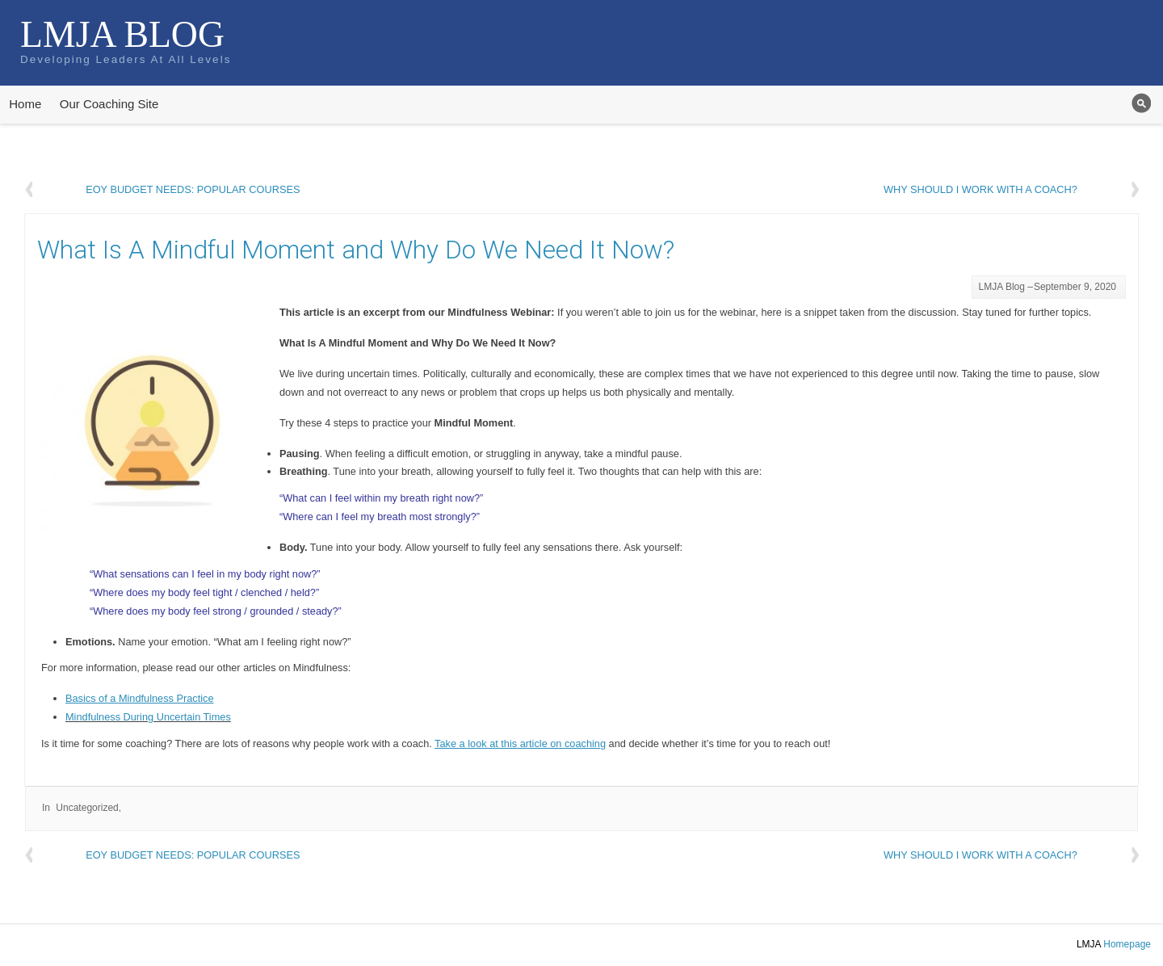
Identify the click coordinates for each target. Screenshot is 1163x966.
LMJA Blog (122, 34)
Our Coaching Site (109, 104)
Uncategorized (87, 807)
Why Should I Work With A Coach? (980, 189)
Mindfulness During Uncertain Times (148, 717)
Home (25, 104)
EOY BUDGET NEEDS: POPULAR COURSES (193, 189)
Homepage (1127, 944)
